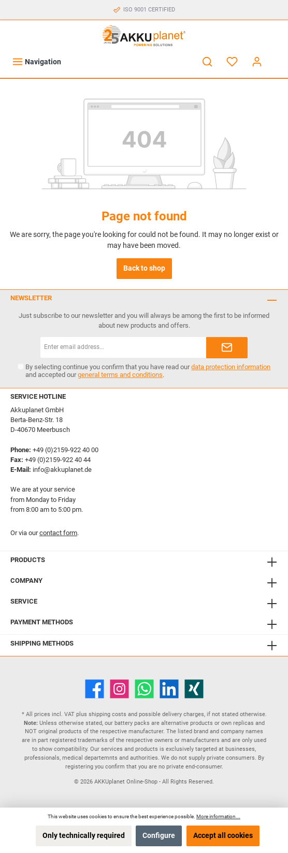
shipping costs (107, 714)
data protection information (230, 367)
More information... (218, 816)
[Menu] (36, 62)
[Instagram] (119, 689)
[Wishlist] (232, 62)
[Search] (207, 62)
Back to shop (144, 268)
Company (26, 580)
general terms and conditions (120, 375)
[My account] (256, 62)
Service (23, 601)
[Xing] (194, 689)
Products (27, 560)
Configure (158, 835)
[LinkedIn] (169, 689)
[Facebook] (94, 689)
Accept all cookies (223, 835)
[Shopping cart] (276, 57)
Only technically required (83, 835)
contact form (58, 533)
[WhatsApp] (144, 689)
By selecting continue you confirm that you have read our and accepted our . (147, 371)
